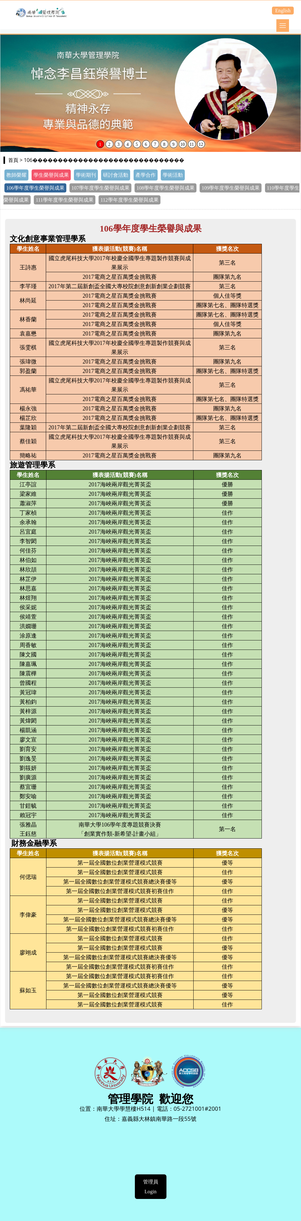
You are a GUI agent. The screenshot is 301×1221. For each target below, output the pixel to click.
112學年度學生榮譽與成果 (129, 200)
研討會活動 (115, 175)
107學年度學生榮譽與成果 (100, 188)
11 (192, 144)
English (283, 10)
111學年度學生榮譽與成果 (64, 200)
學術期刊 (86, 175)
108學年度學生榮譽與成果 (165, 188)
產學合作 (145, 175)
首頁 (13, 160)
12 (201, 144)
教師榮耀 (16, 175)
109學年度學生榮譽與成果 (231, 188)
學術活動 (173, 175)
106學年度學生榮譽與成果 (35, 188)
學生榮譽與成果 (51, 175)
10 (182, 144)
